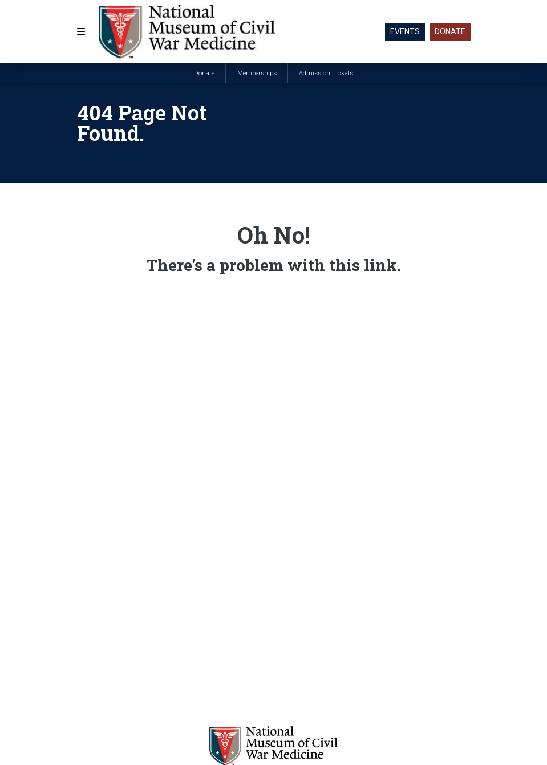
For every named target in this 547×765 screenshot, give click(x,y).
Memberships (257, 73)
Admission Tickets (326, 73)
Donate (450, 31)
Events (405, 31)
